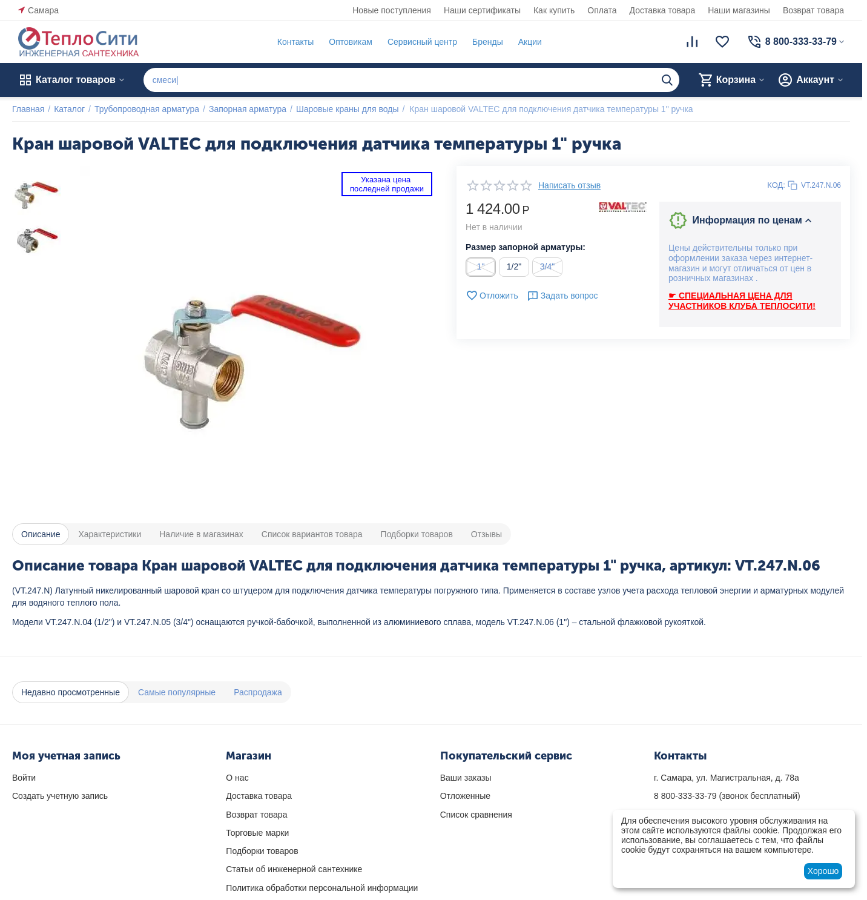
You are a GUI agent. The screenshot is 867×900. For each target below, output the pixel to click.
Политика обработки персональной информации (322, 888)
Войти (24, 778)
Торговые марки (257, 833)
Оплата (601, 10)
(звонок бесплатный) (727, 796)
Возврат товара (813, 10)
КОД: (776, 185)
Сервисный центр (422, 42)
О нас (237, 778)
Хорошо (823, 871)
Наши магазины (739, 10)
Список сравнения (476, 814)
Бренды (487, 42)
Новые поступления (391, 10)
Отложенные (465, 796)
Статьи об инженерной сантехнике (294, 869)
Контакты (295, 42)
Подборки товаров (262, 851)
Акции (530, 42)
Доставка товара (663, 10)
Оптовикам (350, 42)
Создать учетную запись (60, 796)
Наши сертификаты (482, 10)
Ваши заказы (466, 778)
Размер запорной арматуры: (525, 247)
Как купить (554, 10)
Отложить (492, 296)
